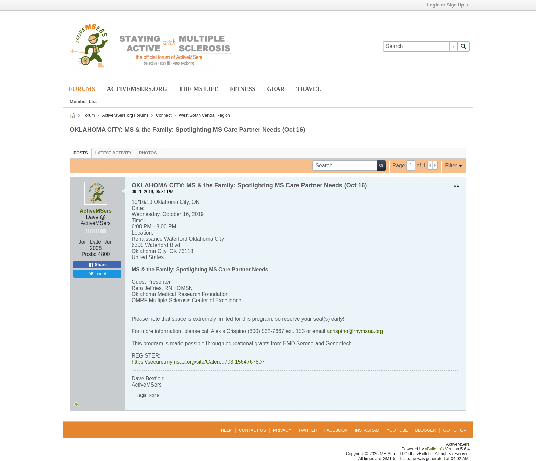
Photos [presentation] (148, 153)
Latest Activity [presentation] (113, 153)
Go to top (454, 430)
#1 (456, 185)
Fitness (243, 89)
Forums (82, 89)
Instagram (367, 430)
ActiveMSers (96, 211)
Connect (164, 115)
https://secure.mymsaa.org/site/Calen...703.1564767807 (198, 362)
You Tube (397, 430)
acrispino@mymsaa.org (355, 331)
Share (97, 264)
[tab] (81, 153)
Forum (89, 115)
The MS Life (198, 89)
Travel (308, 89)
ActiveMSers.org (137, 89)
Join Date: (91, 242)
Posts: (89, 254)
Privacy (282, 430)
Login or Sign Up (447, 5)
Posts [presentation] (80, 153)
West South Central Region (204, 115)
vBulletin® (434, 449)
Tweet (97, 273)
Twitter (307, 430)
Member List (83, 101)
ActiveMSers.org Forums (125, 115)
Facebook (336, 430)
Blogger (425, 430)
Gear (276, 89)
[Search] (420, 46)
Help (226, 430)
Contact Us (252, 430)
